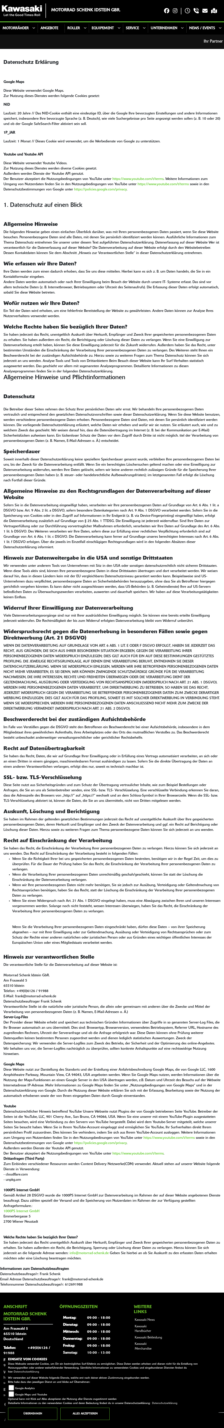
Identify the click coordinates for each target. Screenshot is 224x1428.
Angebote (49, 28)
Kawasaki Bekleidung (148, 1337)
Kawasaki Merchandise (143, 1346)
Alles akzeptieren (85, 1413)
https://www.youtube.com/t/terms (138, 179)
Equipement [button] (103, 28)
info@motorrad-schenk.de (89, 1253)
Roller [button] (73, 28)
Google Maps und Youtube (31, 1394)
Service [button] (132, 28)
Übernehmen (32, 1413)
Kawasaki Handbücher (143, 1329)
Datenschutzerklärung (26, 1372)
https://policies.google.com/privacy (100, 189)
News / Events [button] (202, 28)
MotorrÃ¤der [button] (16, 28)
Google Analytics (25, 1388)
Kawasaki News (145, 1320)
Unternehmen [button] (164, 28)
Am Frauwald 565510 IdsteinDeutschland (16, 1334)
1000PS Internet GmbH (21, 1211)
